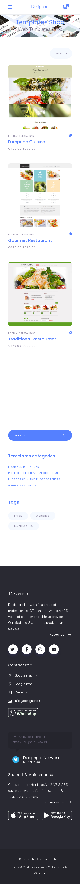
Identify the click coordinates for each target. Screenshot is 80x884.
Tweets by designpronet (28, 737)
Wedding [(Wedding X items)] (42, 515)
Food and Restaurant (21, 136)
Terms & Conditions (23, 867)
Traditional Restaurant (32, 339)
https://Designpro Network (30, 742)
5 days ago (31, 762)
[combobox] (61, 53)
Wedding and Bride (22, 485)
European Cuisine (26, 142)
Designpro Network (41, 758)
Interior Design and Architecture (34, 473)
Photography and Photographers (34, 479)
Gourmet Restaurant (30, 240)
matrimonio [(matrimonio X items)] (23, 526)
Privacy (42, 867)
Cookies (52, 867)
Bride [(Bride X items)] (18, 515)
